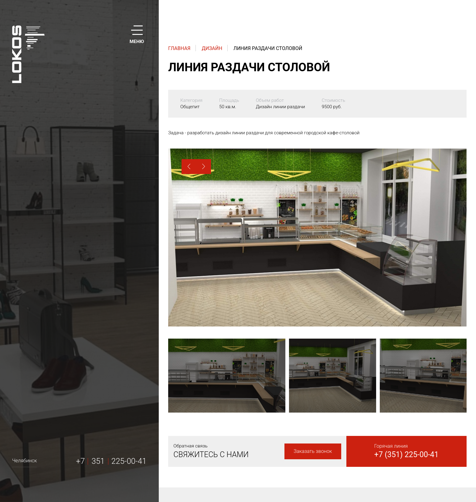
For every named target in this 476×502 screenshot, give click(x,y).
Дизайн (212, 48)
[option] (317, 237)
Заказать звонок (313, 451)
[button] (189, 166)
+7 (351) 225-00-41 (406, 454)
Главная (179, 48)
